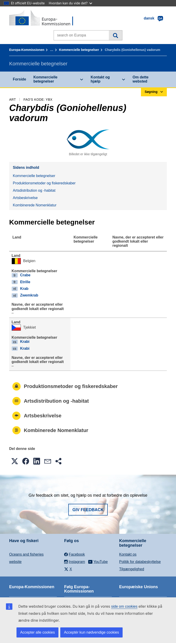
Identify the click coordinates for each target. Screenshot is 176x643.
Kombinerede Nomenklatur (34, 205)
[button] (14, 461)
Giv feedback (88, 509)
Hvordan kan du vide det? (70, 3)
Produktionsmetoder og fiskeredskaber (44, 183)
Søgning (115, 35)
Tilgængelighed (131, 569)
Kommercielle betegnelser (79, 50)
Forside (19, 79)
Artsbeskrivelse (25, 198)
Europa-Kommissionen (26, 50)
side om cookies (124, 606)
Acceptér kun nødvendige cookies (91, 632)
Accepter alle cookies (37, 632)
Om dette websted (140, 79)
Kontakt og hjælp (100, 79)
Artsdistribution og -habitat (34, 190)
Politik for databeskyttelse (140, 562)
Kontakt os (128, 554)
